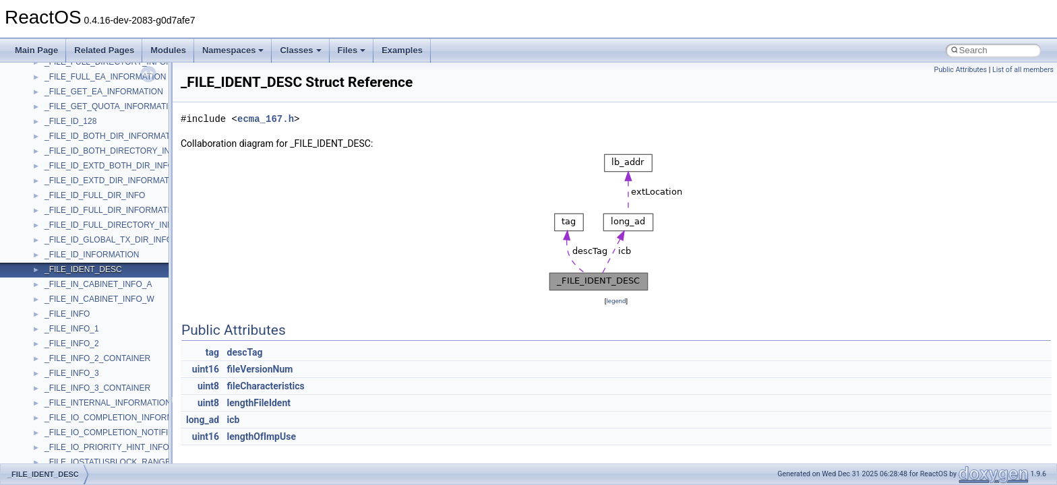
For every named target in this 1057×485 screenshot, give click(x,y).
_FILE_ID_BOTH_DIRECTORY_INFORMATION (131, 151)
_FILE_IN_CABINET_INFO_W (99, 299)
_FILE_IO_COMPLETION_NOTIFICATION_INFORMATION (151, 432)
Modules (168, 50)
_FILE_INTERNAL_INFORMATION (107, 403)
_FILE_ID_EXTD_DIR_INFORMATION (113, 180)
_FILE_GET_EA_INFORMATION (103, 91)
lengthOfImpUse (261, 436)
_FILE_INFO (67, 314)
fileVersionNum (260, 369)
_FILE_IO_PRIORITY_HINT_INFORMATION (125, 447)
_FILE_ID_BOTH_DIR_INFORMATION (114, 136)
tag (212, 352)
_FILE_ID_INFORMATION (91, 254)
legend (616, 300)
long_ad (202, 419)
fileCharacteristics (266, 386)
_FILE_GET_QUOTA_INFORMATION (112, 106)
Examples (402, 50)
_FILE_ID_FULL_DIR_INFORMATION (113, 210)
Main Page (36, 50)
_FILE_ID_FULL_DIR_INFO (94, 195)
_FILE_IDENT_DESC (83, 269)
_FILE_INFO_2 (71, 343)
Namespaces (233, 50)
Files (352, 50)
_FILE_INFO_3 (71, 373)
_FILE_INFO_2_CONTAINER (97, 358)
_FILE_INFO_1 (71, 328)
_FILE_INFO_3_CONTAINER (97, 388)
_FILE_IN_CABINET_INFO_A (98, 284)
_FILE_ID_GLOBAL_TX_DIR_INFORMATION (127, 240)
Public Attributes (960, 69)
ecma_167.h (265, 118)
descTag (245, 352)
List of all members (1023, 69)
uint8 (208, 386)
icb (233, 419)
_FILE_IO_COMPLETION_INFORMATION (121, 417)
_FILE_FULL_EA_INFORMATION (105, 77)
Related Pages (104, 50)
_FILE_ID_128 (70, 121)
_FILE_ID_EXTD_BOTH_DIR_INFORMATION (127, 165)
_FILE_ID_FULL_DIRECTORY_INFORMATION (129, 225)
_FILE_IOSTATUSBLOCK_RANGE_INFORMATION (137, 462)
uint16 (205, 369)
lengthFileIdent (259, 402)
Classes (300, 50)
